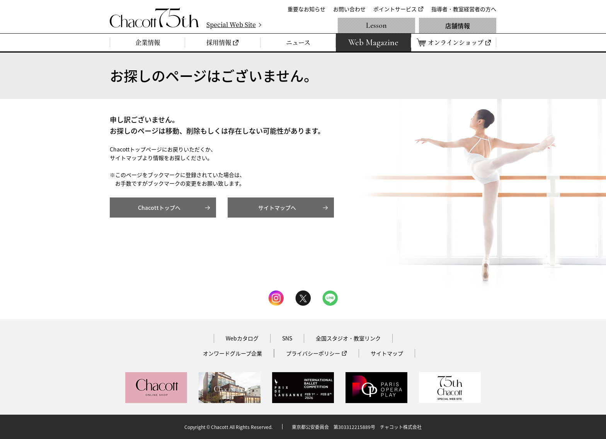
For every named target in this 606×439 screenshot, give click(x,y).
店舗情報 (457, 25)
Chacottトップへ (159, 207)
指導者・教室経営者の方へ (463, 9)
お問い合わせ (349, 9)
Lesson (376, 25)
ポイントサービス (395, 9)
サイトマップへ (277, 207)
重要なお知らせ (306, 9)
